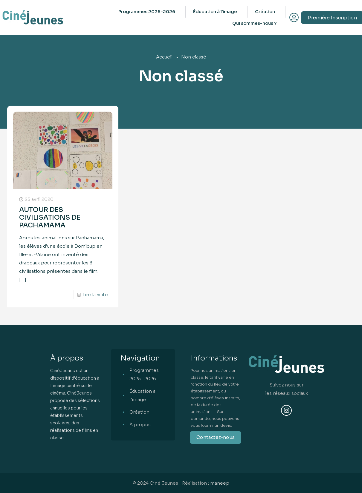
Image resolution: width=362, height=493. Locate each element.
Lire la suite (95, 295)
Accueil (164, 57)
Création (139, 412)
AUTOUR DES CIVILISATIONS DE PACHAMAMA (49, 217)
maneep (219, 483)
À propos (140, 424)
